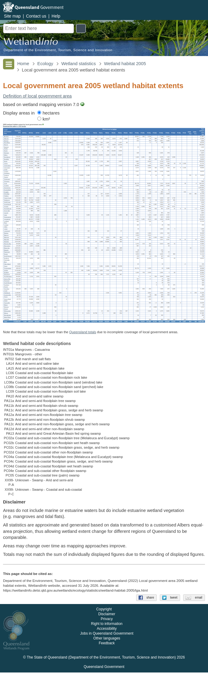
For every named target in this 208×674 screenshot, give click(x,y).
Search (81, 28)
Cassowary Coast (7, 168)
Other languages (106, 640)
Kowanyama (7, 217)
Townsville (7, 303)
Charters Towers (6, 176)
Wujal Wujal (7, 317)
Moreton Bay (7, 243)
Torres (5, 297)
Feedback (107, 645)
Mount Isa (6, 248)
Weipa (6, 305)
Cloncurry (6, 181)
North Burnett (8, 256)
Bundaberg (7, 157)
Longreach (7, 231)
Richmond (7, 274)
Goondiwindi (7, 204)
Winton (6, 313)
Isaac (5, 215)
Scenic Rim (7, 278)
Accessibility (106, 630)
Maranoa (6, 237)
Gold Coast (7, 202)
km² (43, 119)
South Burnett (8, 283)
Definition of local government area (37, 96)
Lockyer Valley (6, 225)
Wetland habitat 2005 (125, 63)
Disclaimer (106, 616)
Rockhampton (8, 276)
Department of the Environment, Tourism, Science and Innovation (58, 50)
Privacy (106, 621)
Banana (6, 140)
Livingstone (7, 219)
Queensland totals (82, 332)
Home (23, 63)
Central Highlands (6, 172)
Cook (5, 183)
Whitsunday (7, 311)
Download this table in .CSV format (14, 126)
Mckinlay (6, 241)
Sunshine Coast (6, 289)
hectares (48, 113)
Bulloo (5, 155)
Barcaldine (7, 143)
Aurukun (6, 136)
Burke (5, 161)
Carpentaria (7, 165)
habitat (114, 129)
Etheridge (6, 193)
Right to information (106, 625)
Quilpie (6, 270)
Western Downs (6, 308)
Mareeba (6, 239)
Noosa (6, 254)
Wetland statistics (78, 63)
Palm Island (7, 264)
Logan (5, 229)
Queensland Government (104, 668)
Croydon (6, 185)
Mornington (7, 246)
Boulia (5, 150)
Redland (6, 272)
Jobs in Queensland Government (106, 635)
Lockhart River (6, 222)
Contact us (36, 16)
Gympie (6, 206)
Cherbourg (7, 179)
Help (56, 16)
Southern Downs (6, 285)
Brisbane (6, 153)
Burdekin (6, 159)
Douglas (6, 192)
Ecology (45, 63)
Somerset (6, 280)
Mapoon (6, 235)
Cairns (6, 163)
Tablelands (7, 293)
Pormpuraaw (7, 268)
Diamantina (7, 187)
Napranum (7, 252)
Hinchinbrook (7, 208)
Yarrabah (6, 319)
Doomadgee (7, 190)
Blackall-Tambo (6, 147)
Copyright (104, 611)
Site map (12, 16)
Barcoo (6, 144)
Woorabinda (7, 315)
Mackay (6, 233)
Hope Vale (7, 210)
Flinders (6, 196)
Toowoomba (7, 295)
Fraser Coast (7, 198)
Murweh (6, 250)
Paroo (5, 266)
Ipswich (6, 213)
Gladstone (7, 200)
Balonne (6, 138)
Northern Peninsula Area (6, 259)
